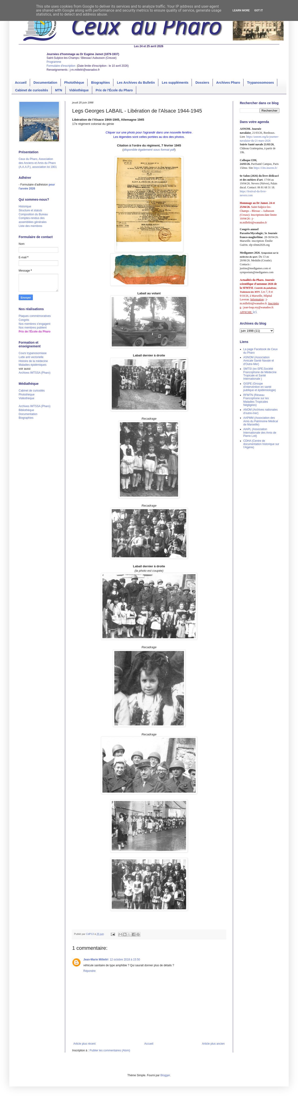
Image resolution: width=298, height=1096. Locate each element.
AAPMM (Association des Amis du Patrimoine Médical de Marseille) (260, 421)
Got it (258, 10)
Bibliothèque (26, 410)
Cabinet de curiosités (31, 90)
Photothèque (74, 82)
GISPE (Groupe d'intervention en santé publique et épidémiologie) (259, 387)
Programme (54, 61)
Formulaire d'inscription (61, 65)
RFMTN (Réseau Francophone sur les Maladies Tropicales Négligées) (256, 400)
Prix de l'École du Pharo (114, 90)
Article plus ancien (213, 1043)
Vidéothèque (79, 90)
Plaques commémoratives (35, 316)
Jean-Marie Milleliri (95, 959)
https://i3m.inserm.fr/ (266, 167)
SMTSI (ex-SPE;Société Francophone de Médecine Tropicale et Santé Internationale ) (260, 373)
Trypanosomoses (260, 82)
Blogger (165, 1075)
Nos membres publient (33, 327)
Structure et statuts (30, 210)
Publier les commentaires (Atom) (110, 1050)
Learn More (241, 10)
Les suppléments (175, 82)
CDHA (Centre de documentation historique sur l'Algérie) (261, 444)
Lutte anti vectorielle (31, 357)
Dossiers (202, 82)
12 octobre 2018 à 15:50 (125, 959)
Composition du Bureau (33, 214)
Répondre (89, 971)
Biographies (100, 82)
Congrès (24, 320)
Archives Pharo (228, 82)
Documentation (45, 82)
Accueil (21, 82)
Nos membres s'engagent (34, 323)
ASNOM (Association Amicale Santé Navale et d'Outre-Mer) (258, 361)
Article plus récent (84, 1043)
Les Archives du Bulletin (136, 82)
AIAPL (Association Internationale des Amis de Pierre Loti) (259, 433)
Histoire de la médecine (33, 361)
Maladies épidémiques (32, 364)
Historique (25, 206)
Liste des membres (30, 226)
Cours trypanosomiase (33, 353)
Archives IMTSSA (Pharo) (35, 372)
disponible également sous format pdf (148, 149)
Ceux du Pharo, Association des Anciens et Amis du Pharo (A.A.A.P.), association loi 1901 (38, 163)
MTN (58, 90)
